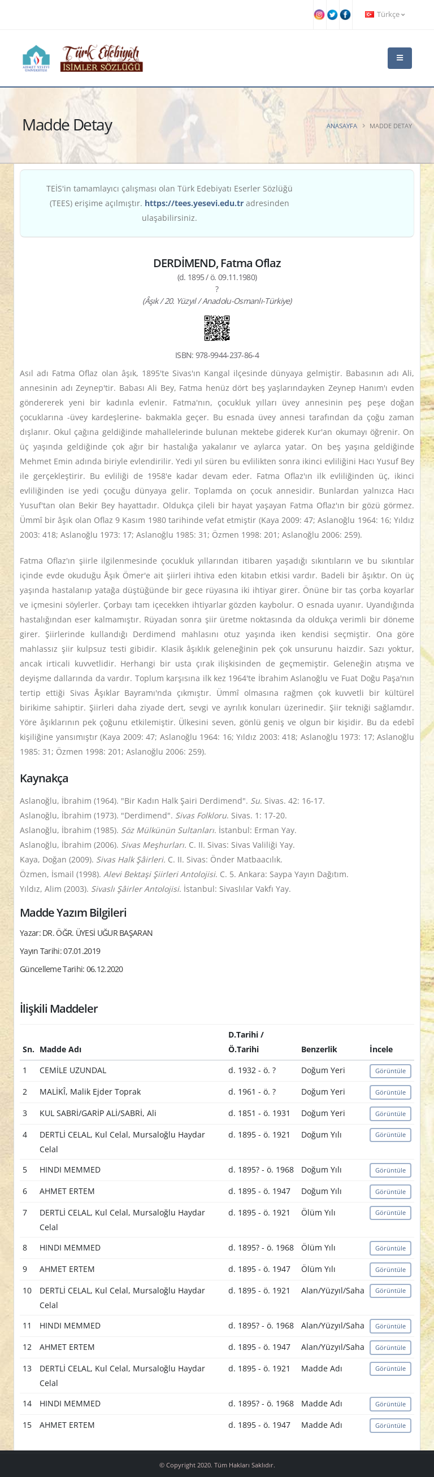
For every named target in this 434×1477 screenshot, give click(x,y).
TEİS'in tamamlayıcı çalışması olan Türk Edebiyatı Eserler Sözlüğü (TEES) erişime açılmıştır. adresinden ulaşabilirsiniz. (169, 203)
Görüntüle (390, 1070)
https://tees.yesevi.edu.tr (194, 203)
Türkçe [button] (385, 14)
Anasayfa (342, 125)
